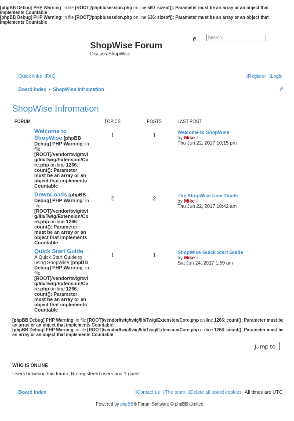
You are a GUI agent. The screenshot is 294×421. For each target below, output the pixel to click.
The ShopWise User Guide (208, 195)
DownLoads (50, 194)
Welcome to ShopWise (50, 134)
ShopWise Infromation (55, 108)
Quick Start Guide (58, 251)
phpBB (127, 404)
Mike (189, 137)
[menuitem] (49, 76)
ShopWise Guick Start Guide (210, 252)
